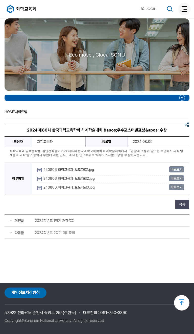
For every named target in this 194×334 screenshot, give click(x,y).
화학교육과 (26, 9)
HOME (10, 112)
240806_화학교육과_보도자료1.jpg (69, 170)
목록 (182, 204)
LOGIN (149, 9)
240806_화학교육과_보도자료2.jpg (69, 178)
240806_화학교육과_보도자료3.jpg (69, 187)
